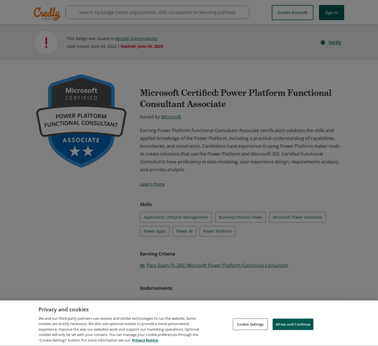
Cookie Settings (250, 326)
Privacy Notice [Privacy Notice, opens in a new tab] (145, 342)
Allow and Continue (293, 326)
